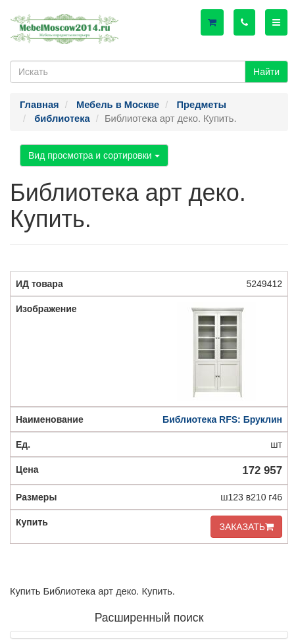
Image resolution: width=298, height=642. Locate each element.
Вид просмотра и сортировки (94, 155)
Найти (266, 72)
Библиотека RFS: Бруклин (222, 419)
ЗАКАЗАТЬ (246, 527)
